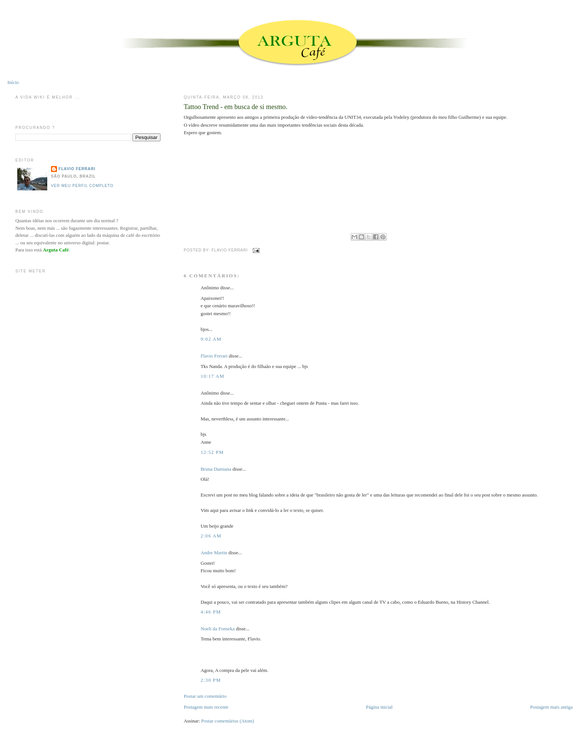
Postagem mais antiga (551, 707)
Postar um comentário (205, 696)
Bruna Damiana (216, 469)
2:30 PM (211, 680)
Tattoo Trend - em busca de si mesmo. (236, 107)
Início (13, 82)
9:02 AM (211, 339)
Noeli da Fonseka (218, 628)
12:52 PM (212, 452)
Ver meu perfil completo (82, 186)
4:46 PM (211, 612)
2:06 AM (211, 536)
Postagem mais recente (206, 707)
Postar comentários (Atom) (227, 721)
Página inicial (379, 707)
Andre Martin (214, 552)
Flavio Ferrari (214, 356)
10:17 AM (213, 376)
